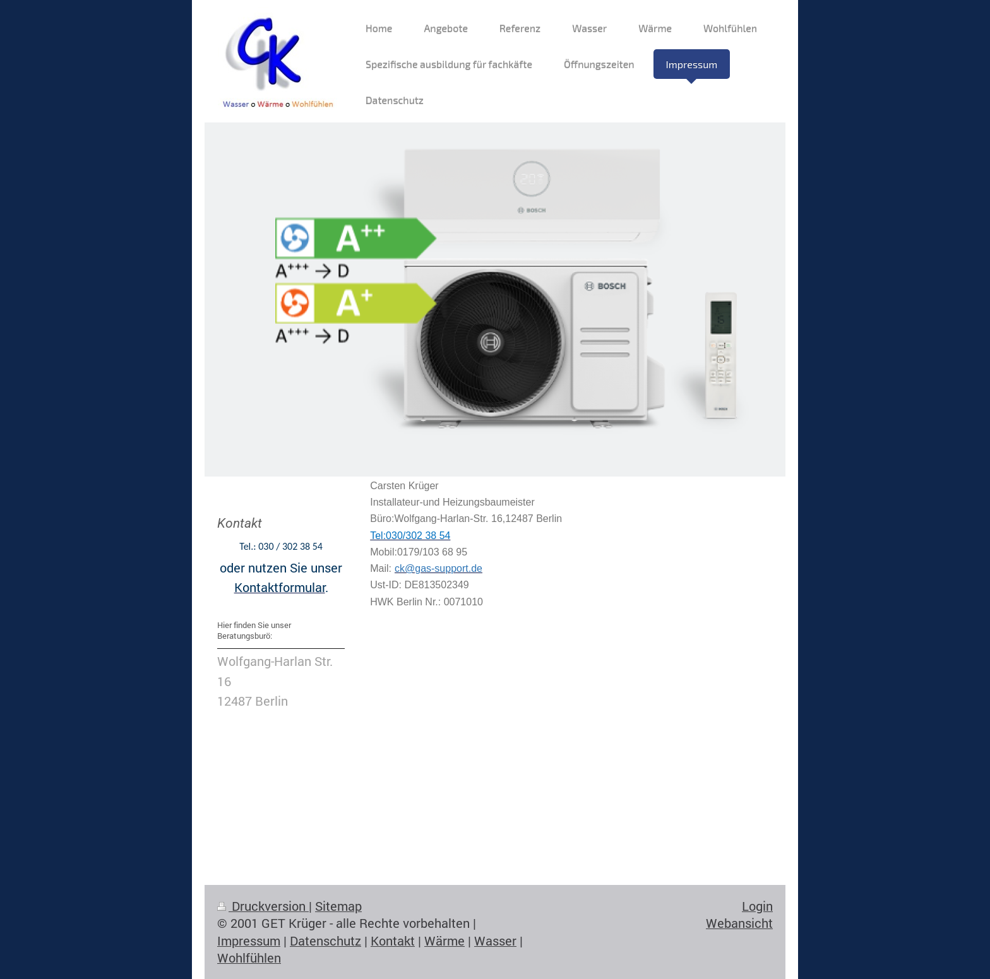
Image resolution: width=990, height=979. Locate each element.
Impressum (248, 941)
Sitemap (338, 906)
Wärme (444, 941)
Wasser (495, 941)
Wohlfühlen (249, 958)
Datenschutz (325, 941)
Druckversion (263, 906)
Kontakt (393, 941)
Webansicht (739, 923)
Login (757, 906)
